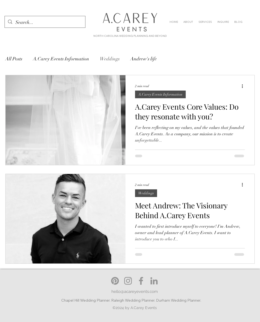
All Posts (13, 59)
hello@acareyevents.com (134, 291)
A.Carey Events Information (61, 59)
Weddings (110, 59)
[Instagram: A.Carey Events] (128, 281)
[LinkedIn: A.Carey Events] (154, 281)
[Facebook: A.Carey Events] (141, 281)
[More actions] (244, 86)
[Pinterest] (115, 281)
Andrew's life (143, 59)
